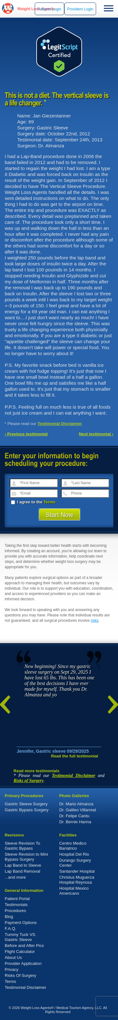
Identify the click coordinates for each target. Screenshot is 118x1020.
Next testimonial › (96, 434)
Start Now (59, 514)
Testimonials (16, 904)
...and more (15, 877)
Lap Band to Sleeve (23, 865)
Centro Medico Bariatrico (72, 846)
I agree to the (33, 502)
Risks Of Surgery (20, 975)
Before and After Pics (24, 945)
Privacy (11, 969)
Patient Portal (17, 898)
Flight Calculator (20, 951)
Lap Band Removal (22, 871)
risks (95, 620)
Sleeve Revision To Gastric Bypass (22, 846)
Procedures (15, 910)
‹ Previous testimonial (26, 434)
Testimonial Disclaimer (60, 423)
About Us (13, 957)
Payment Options (21, 922)
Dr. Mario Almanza (76, 804)
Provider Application (23, 963)
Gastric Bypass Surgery (27, 810)
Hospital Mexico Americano (74, 891)
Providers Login (80, 9)
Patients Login (49, 9)
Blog (9, 916)
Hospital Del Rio (74, 854)
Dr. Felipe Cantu (74, 815)
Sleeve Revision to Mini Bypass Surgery (26, 857)
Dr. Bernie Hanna (75, 821)
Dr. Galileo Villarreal (77, 810)
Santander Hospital (77, 871)
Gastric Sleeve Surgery (26, 804)
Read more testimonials (36, 770)
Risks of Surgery (28, 780)
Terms (49, 502)
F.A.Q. (10, 928)
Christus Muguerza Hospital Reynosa (76, 880)
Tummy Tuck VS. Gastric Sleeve (20, 937)
